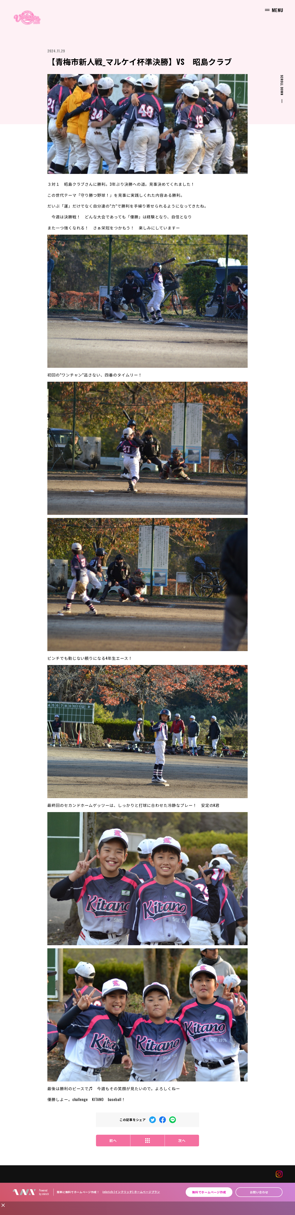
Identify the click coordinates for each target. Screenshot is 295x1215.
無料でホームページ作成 (209, 1192)
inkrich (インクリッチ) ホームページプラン (131, 1191)
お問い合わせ (259, 1192)
